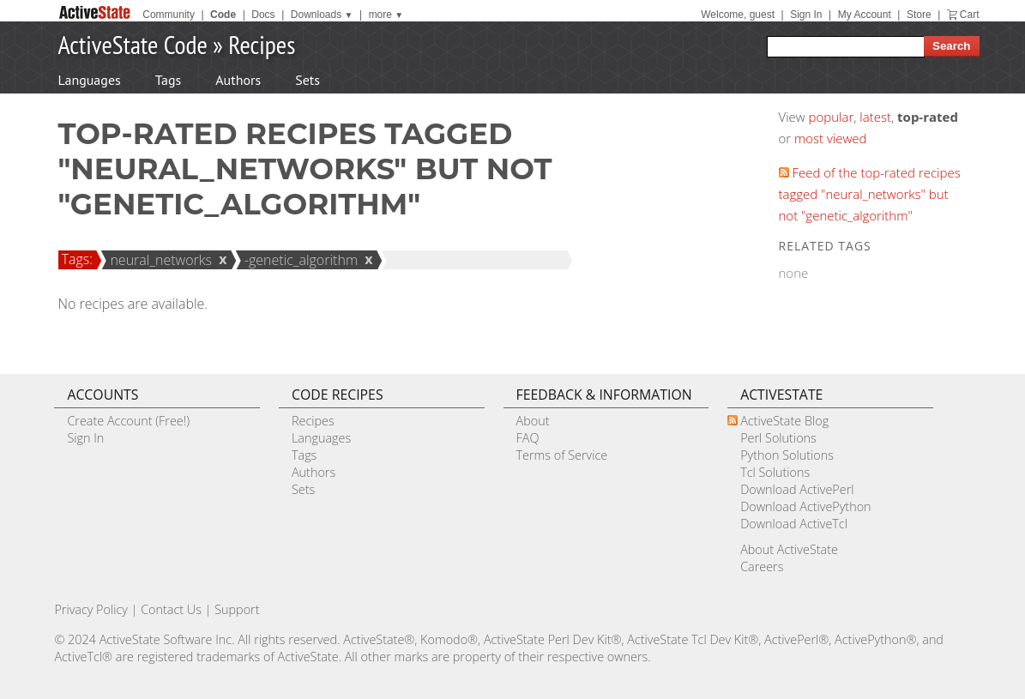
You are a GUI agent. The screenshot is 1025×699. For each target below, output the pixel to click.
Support (236, 609)
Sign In (806, 15)
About (533, 421)
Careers (761, 566)
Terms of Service (562, 455)
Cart (970, 15)
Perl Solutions (778, 438)
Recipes (261, 44)
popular (831, 116)
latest (875, 116)
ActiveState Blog (784, 421)
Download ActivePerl (796, 489)
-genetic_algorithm (299, 259)
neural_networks (158, 259)
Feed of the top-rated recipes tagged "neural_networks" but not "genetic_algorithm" (870, 194)
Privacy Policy (91, 609)
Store (919, 15)
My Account (864, 15)
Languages (89, 79)
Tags (168, 79)
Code (223, 15)
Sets (307, 79)
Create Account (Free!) (128, 421)
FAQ (528, 438)
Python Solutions (787, 455)
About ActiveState (789, 549)
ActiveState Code (133, 44)
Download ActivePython (805, 506)
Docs (262, 15)
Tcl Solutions (775, 472)
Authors (238, 79)
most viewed (830, 138)
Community (168, 15)
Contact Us (171, 609)
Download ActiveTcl (793, 523)
